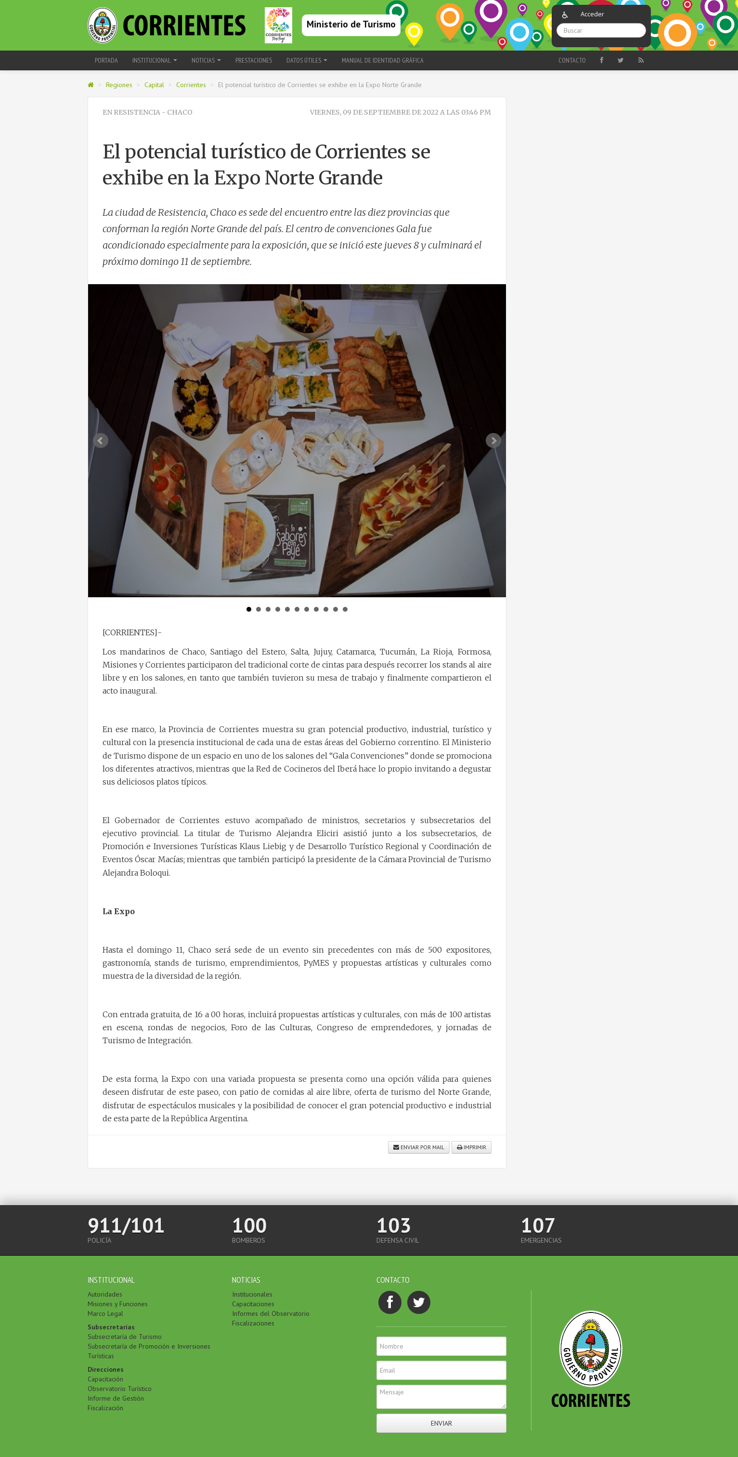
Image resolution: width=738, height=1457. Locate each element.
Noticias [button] (206, 60)
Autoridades (105, 1294)
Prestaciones (253, 60)
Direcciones (106, 1369)
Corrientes (191, 84)
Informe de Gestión (116, 1398)
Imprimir (471, 1147)
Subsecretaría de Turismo (125, 1336)
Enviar (441, 1423)
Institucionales (252, 1294)
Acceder (592, 14)
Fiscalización (105, 1408)
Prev (100, 440)
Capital (154, 84)
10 (335, 609)
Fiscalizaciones (253, 1323)
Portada (106, 60)
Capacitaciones (253, 1303)
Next (493, 440)
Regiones (119, 84)
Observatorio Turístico (120, 1388)
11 (345, 609)
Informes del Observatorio (271, 1313)
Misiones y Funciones (118, 1303)
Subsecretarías (111, 1327)
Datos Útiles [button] (306, 60)
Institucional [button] (154, 60)
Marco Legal (105, 1313)
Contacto (572, 60)
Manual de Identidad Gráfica (383, 60)
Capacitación (105, 1379)
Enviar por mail (418, 1147)
